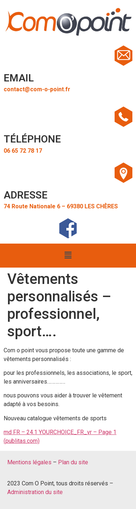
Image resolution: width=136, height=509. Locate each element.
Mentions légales (29, 462)
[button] (68, 255)
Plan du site (73, 462)
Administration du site (35, 492)
